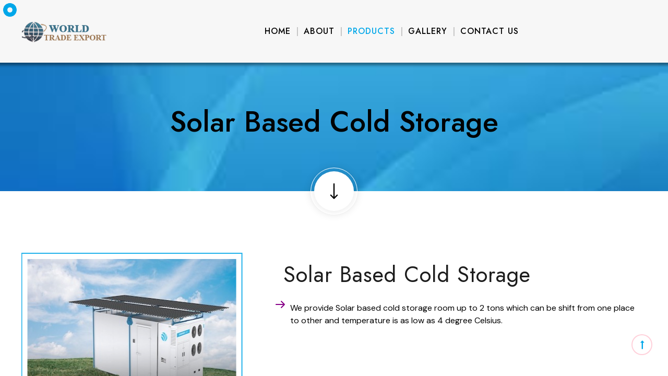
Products (371, 31)
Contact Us (489, 31)
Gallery (427, 31)
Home (278, 31)
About (319, 31)
